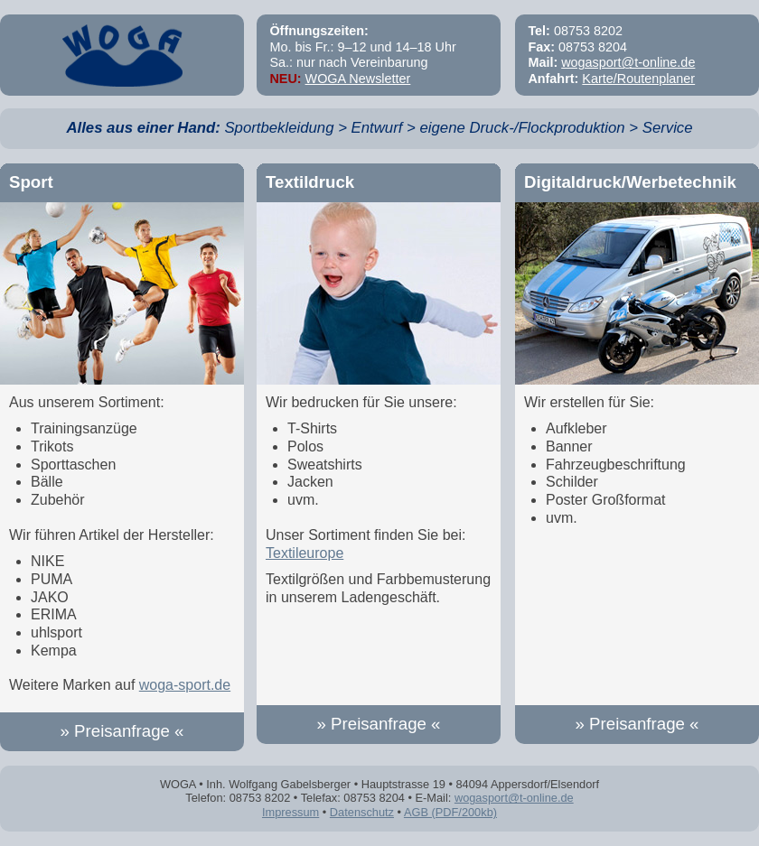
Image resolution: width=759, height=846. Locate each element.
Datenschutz (362, 812)
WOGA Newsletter (358, 78)
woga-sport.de (184, 685)
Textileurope (304, 553)
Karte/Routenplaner (638, 78)
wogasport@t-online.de (628, 62)
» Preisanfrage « (122, 730)
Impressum (290, 812)
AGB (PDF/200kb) (450, 812)
